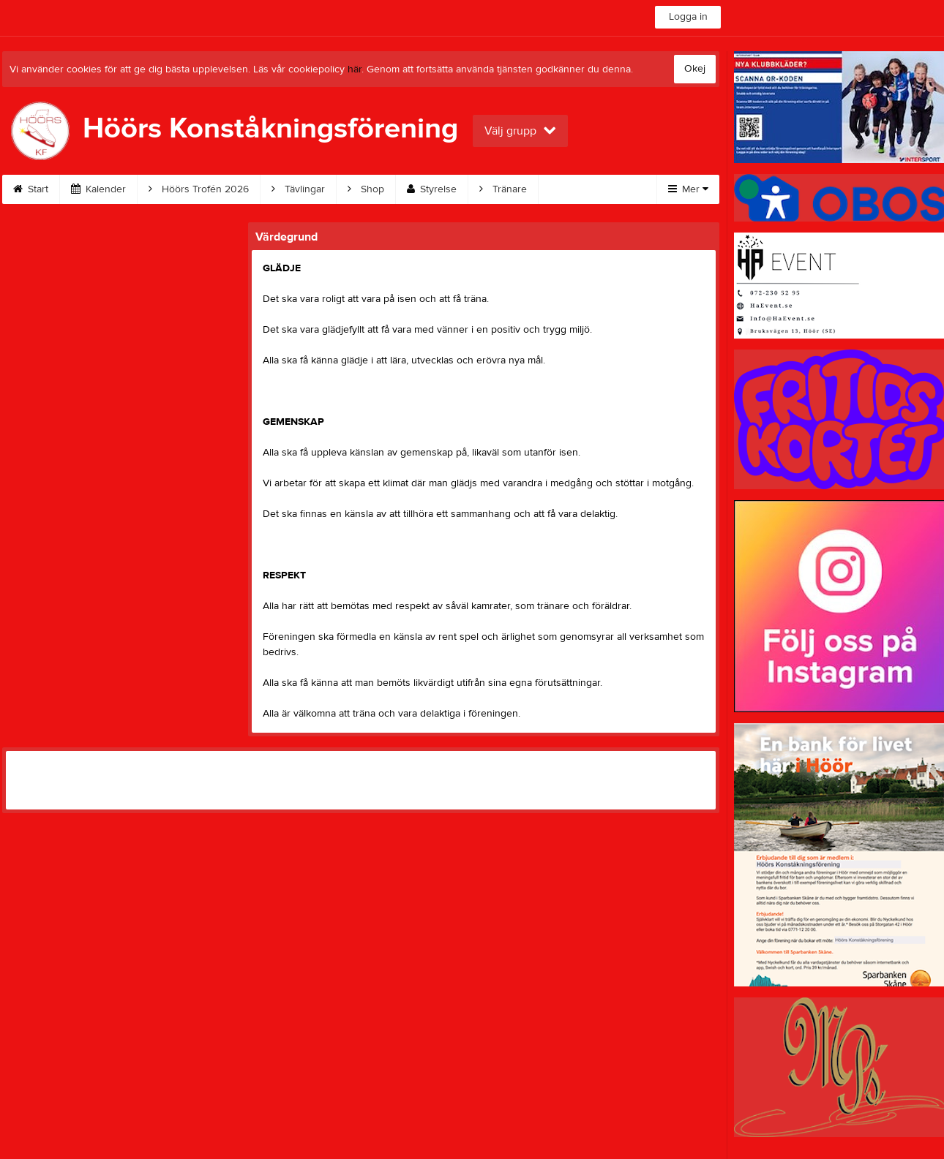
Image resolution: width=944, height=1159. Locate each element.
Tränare (503, 189)
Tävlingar (298, 189)
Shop (366, 189)
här (355, 69)
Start (30, 189)
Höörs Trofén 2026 (199, 189)
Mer (688, 189)
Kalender (98, 189)
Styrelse (432, 189)
